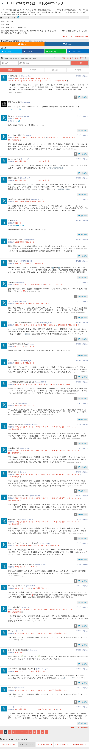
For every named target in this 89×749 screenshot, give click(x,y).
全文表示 (83, 97)
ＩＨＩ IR (70, 58)
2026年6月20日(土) (44, 744)
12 (42, 732)
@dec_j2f (16, 121)
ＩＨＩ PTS (61, 58)
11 (38, 732)
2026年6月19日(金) (62, 744)
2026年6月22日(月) (9, 744)
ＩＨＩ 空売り (80, 58)
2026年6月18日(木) (80, 744)
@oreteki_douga (19, 225)
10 (34, 732)
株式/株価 (79, 727)
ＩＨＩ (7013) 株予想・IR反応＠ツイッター (36, 3)
